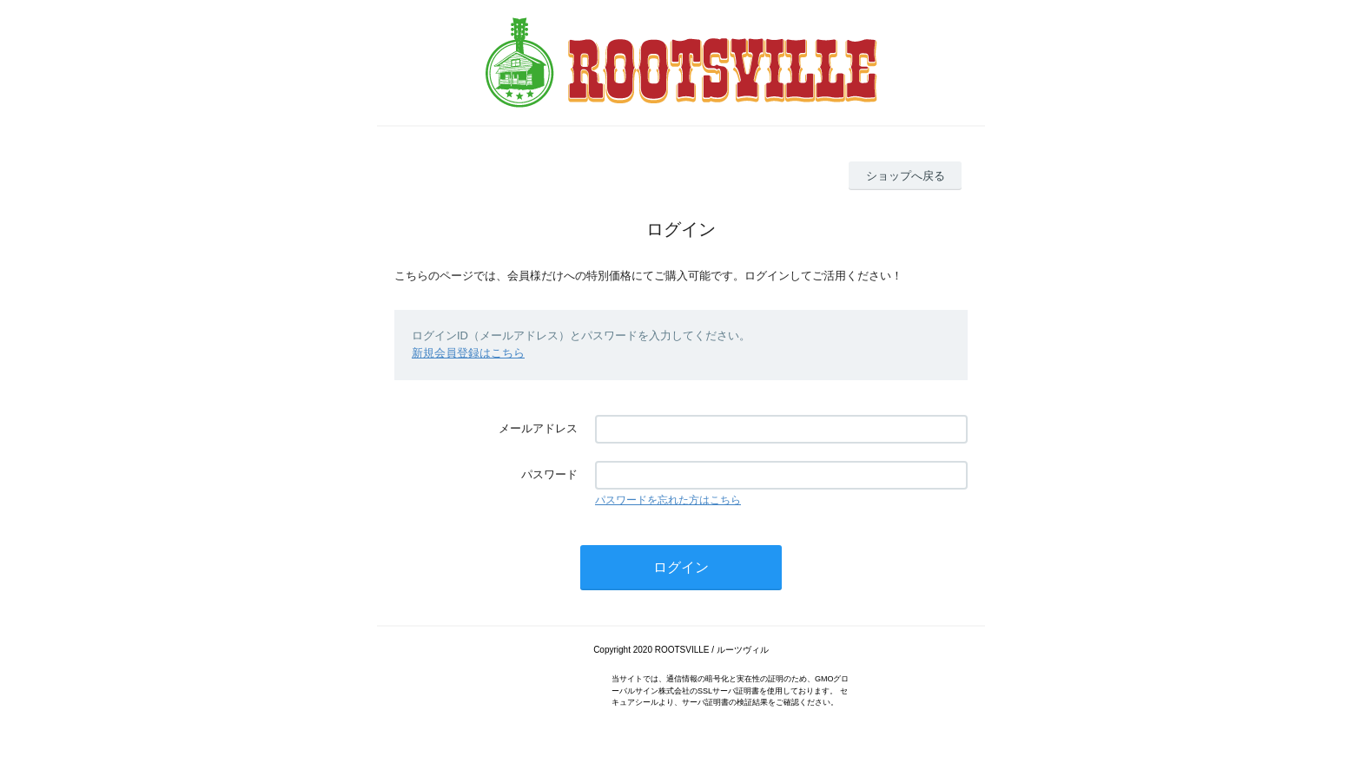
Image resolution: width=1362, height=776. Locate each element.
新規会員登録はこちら (468, 352)
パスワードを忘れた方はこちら (668, 500)
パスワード (549, 474)
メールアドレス (538, 428)
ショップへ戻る (905, 175)
